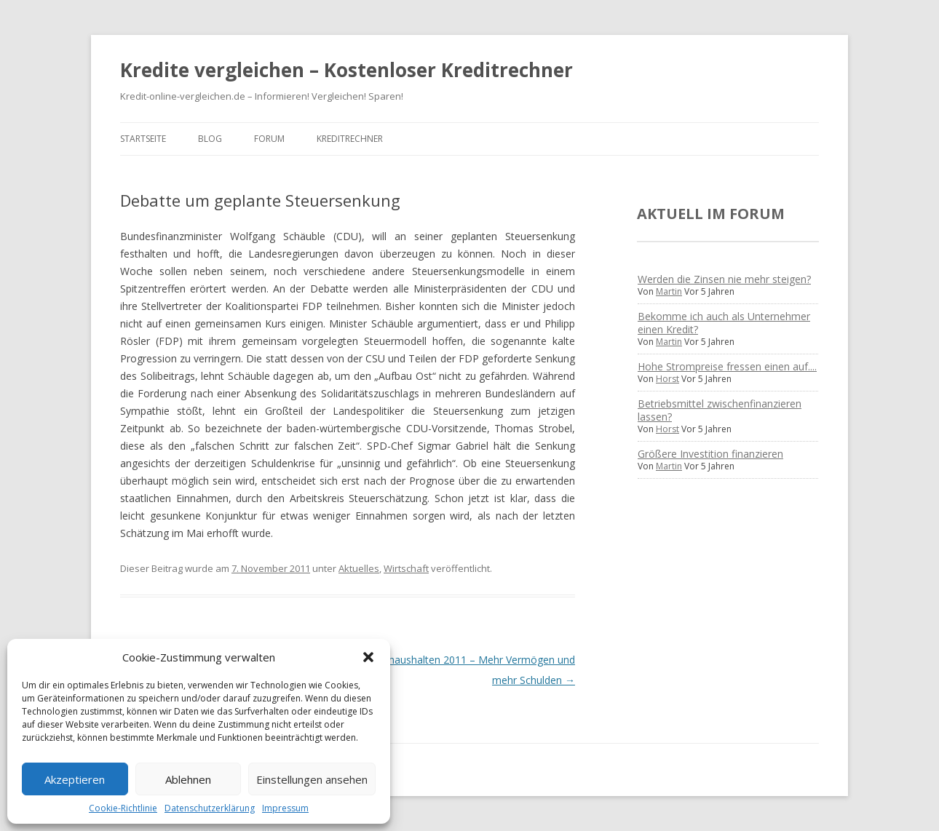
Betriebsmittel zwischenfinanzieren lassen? (719, 410)
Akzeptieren (74, 779)
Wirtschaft (406, 568)
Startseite (143, 138)
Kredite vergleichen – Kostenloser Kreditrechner (346, 70)
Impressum (285, 808)
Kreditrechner (350, 138)
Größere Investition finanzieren (710, 454)
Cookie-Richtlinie (123, 808)
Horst (667, 379)
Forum (269, 138)
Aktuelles (358, 568)
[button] (368, 657)
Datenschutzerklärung (210, 808)
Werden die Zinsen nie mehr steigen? (724, 279)
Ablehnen (188, 779)
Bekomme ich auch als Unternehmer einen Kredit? (724, 322)
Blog (210, 138)
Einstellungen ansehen (312, 779)
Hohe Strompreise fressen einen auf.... (727, 366)
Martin (669, 291)
